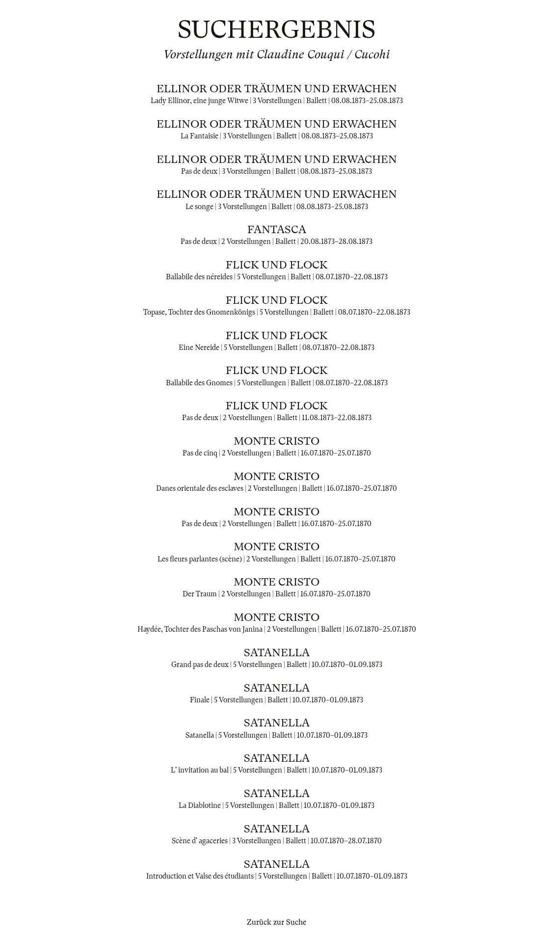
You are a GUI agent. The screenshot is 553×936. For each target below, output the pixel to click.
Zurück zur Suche (276, 922)
